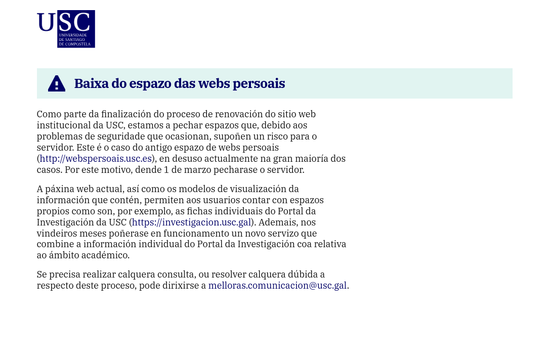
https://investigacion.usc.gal (191, 222)
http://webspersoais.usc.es (96, 158)
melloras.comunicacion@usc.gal (277, 285)
